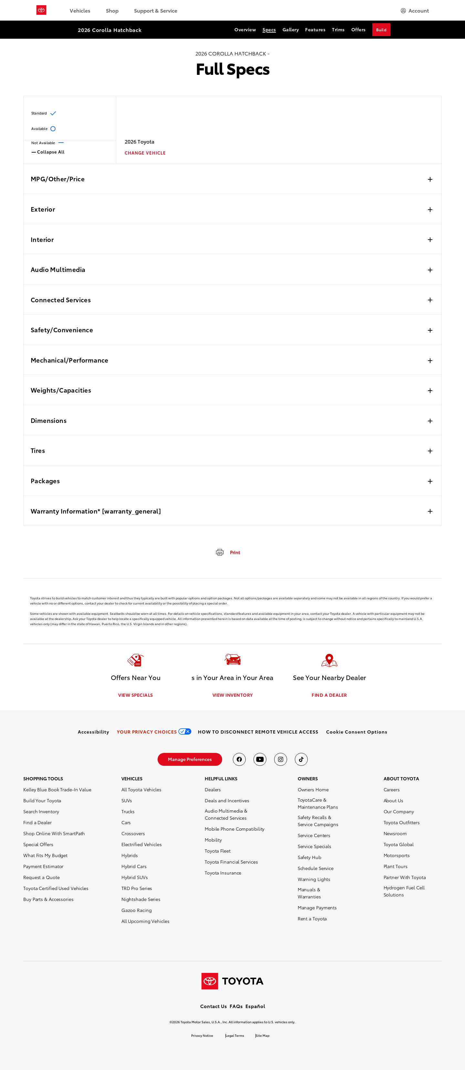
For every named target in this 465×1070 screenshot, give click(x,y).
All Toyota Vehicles (141, 789)
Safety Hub (309, 857)
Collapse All (48, 151)
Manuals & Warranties (309, 893)
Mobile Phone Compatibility (234, 828)
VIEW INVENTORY (232, 695)
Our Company (399, 811)
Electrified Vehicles (141, 844)
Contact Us (213, 1006)
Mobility (213, 839)
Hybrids (129, 855)
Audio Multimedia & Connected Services (226, 814)
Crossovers (133, 833)
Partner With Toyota (405, 877)
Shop (112, 10)
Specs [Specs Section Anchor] (269, 29)
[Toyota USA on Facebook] (239, 759)
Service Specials (314, 846)
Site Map (262, 1035)
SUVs (126, 800)
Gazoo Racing (136, 910)
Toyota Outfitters (402, 822)
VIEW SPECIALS (135, 695)
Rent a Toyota (312, 918)
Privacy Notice (202, 1035)
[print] (227, 552)
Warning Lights (314, 879)
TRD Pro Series (136, 888)
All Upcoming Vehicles (145, 921)
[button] (357, 731)
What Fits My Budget (45, 855)
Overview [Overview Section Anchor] (245, 29)
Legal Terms (235, 1035)
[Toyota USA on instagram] (280, 759)
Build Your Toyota (42, 800)
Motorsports (397, 855)
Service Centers (314, 835)
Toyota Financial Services (231, 861)
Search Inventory (41, 811)
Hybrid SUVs (134, 877)
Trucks (128, 811)
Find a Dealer (37, 822)
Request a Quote (41, 877)
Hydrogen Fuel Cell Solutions (404, 891)
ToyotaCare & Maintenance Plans (318, 803)
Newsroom (395, 833)
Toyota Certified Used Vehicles (55, 888)
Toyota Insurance (223, 872)
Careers (392, 789)
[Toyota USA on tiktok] (301, 759)
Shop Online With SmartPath (54, 833)
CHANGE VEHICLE (145, 153)
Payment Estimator (43, 866)
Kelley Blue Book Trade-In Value (57, 789)
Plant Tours (396, 866)
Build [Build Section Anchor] (381, 29)
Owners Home (313, 789)
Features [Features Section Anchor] (315, 29)
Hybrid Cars (134, 866)
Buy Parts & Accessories (48, 899)
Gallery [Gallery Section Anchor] (291, 29)
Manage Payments (317, 907)
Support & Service (155, 10)
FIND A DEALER (329, 695)
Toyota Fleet (218, 850)
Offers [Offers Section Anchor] (358, 29)
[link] (93, 731)
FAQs (236, 1006)
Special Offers (38, 844)
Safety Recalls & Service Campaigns (318, 820)
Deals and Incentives (227, 800)
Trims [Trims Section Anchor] (338, 29)
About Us (393, 800)
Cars (126, 822)
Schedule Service (316, 868)
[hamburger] (415, 10)
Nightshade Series (140, 899)
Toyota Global (399, 844)
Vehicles (80, 10)
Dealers (213, 789)
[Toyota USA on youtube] (259, 759)
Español (255, 1006)
